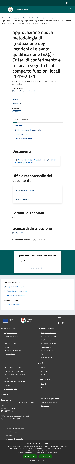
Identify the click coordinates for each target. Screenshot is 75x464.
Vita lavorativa (46, 340)
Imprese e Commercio (48, 343)
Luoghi (43, 384)
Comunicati (45, 371)
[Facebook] (59, 323)
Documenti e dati (28, 18)
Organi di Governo (10, 333)
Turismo (44, 354)
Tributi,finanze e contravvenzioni (15, 374)
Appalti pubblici (46, 347)
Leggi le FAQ (45, 406)
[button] (37, 461)
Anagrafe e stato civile (48, 333)
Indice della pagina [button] (21, 119)
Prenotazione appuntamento (50, 398)
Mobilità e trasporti (47, 357)
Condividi (17, 99)
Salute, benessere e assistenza (14, 381)
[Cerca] (71, 9)
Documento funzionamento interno (48, 18)
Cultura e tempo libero (48, 336)
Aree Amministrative (11, 336)
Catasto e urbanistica (48, 350)
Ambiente (7, 378)
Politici (6, 347)
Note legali (8, 435)
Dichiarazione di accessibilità (13, 439)
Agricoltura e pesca (10, 389)
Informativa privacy (10, 432)
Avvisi (43, 374)
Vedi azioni (17, 103)
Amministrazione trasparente (14, 428)
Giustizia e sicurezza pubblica (14, 371)
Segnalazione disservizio (49, 402)
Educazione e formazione (12, 367)
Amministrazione (15, 18)
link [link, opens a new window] (56, 452)
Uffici (6, 340)
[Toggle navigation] (4, 9)
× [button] (73, 442)
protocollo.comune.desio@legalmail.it (17, 416)
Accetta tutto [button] (30, 456)
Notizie (43, 367)
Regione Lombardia (9, 3)
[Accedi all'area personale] (66, 3)
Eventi (43, 387)
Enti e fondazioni (10, 343)
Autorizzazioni (9, 385)
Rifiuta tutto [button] (45, 456)
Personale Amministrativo (13, 350)
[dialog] (37, 452)
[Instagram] (64, 323)
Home (4, 18)
